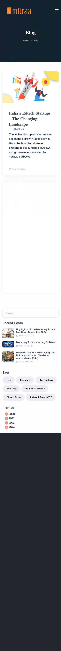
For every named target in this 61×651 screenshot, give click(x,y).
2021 (11, 418)
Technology (46, 380)
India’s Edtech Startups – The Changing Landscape (30, 118)
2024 (12, 427)
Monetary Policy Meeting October (35, 342)
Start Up (19, 128)
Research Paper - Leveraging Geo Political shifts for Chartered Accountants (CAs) (35, 355)
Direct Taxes (14, 397)
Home (25, 40)
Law (9, 380)
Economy (25, 380)
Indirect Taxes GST (41, 397)
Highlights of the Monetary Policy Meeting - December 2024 (35, 331)
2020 (12, 414)
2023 (12, 423)
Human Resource (35, 388)
